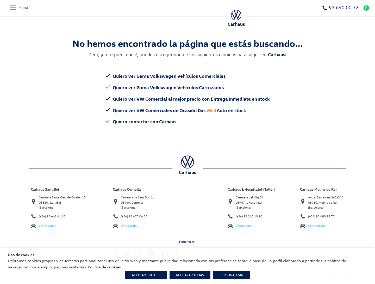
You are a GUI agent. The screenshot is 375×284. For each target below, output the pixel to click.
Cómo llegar (47, 226)
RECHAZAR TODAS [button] (190, 275)
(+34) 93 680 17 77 (321, 216)
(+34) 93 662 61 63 (52, 216)
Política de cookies (104, 266)
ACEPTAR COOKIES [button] (146, 275)
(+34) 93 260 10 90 (249, 216)
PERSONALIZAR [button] (231, 275)
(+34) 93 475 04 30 (134, 216)
